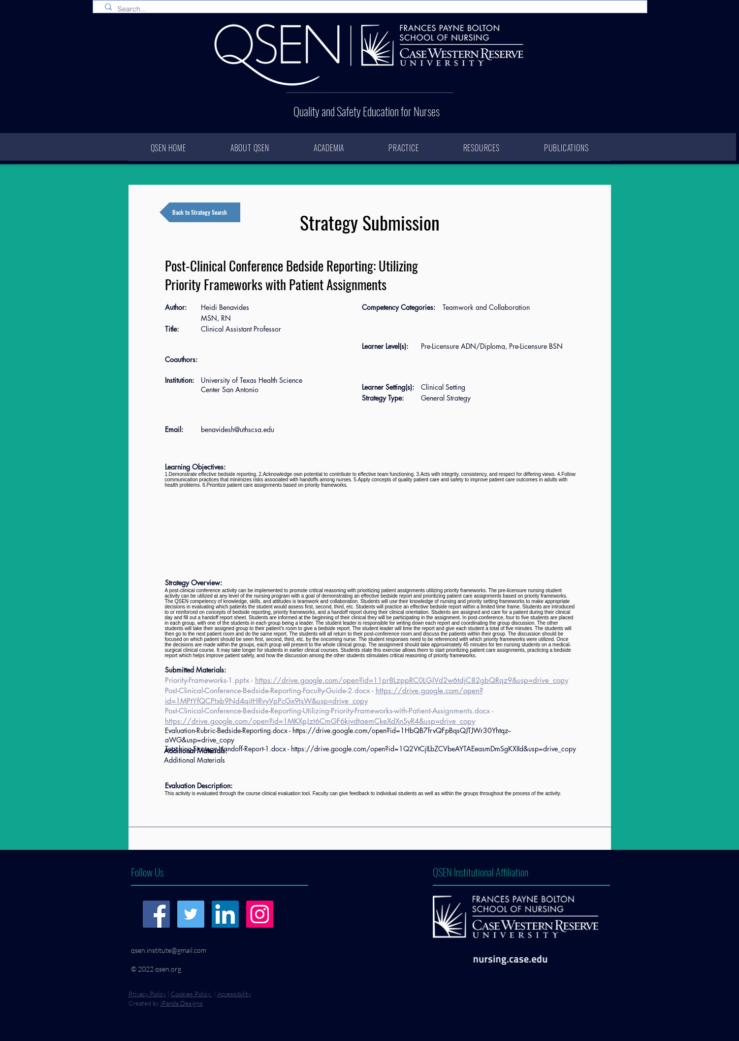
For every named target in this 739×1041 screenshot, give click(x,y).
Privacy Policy (147, 994)
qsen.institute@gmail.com (168, 950)
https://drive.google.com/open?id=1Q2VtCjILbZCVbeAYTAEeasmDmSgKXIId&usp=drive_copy (433, 748)
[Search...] (372, 9)
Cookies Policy (191, 994)
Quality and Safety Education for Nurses (366, 111)
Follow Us (147, 871)
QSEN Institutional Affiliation (480, 871)
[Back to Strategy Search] (200, 212)
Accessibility (234, 994)
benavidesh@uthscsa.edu (237, 429)
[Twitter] (190, 914)
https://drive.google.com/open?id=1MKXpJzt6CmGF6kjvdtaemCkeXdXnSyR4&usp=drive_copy (320, 721)
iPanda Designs (182, 1003)
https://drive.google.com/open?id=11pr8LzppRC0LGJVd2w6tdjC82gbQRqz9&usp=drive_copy (411, 680)
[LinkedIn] (225, 914)
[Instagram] (259, 914)
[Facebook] (156, 914)
